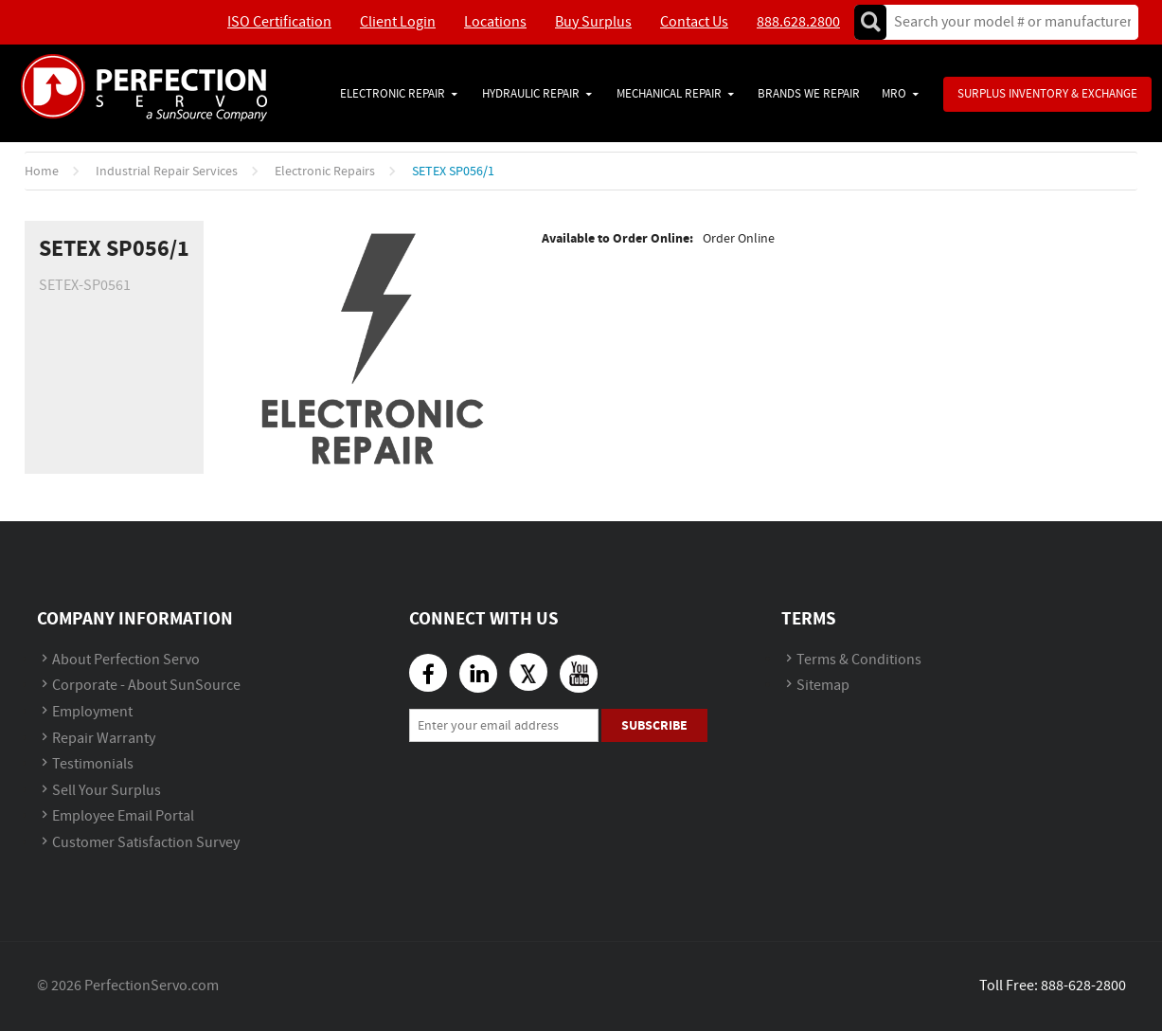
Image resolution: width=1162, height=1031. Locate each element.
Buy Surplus (593, 22)
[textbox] (1006, 22)
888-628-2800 (1083, 986)
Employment (92, 712)
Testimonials (93, 764)
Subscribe (654, 725)
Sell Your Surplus (106, 791)
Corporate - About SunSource (146, 686)
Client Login (398, 22)
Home (42, 171)
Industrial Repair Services (167, 171)
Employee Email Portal (123, 816)
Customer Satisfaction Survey (146, 843)
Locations (495, 22)
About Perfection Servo (126, 660)
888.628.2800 (798, 22)
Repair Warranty (103, 739)
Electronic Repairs (325, 171)
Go (870, 22)
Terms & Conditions (858, 660)
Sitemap (822, 686)
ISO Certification (279, 22)
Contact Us (694, 22)
